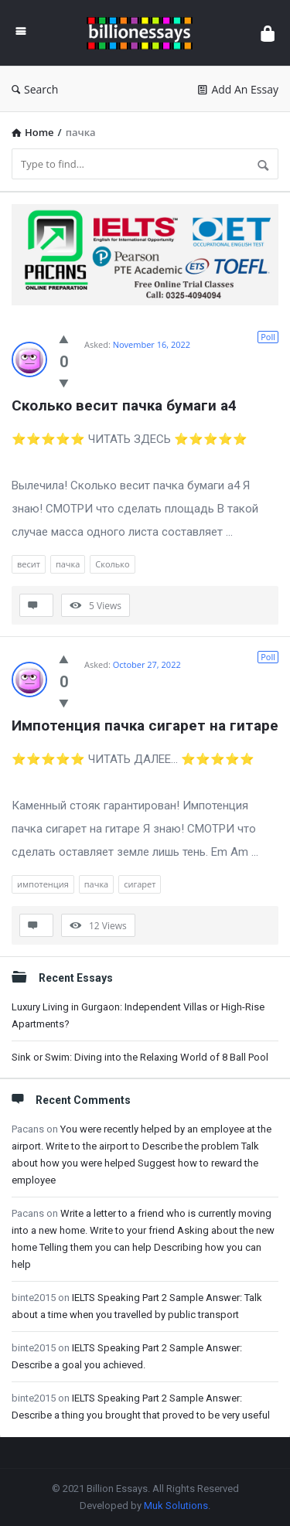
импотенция (43, 884)
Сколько (112, 564)
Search (35, 89)
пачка (68, 564)
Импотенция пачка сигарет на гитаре (145, 725)
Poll (268, 336)
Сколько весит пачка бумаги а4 (124, 405)
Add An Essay (238, 89)
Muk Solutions (176, 1505)
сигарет (139, 884)
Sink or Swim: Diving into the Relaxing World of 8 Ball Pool (140, 1057)
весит (28, 564)
